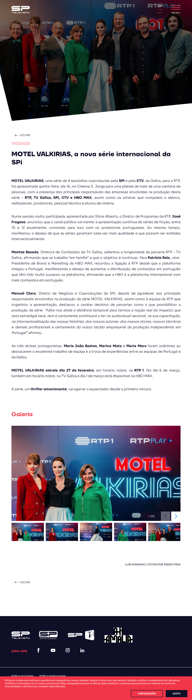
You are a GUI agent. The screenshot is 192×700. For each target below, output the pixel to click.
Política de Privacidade (52, 675)
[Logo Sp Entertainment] (48, 635)
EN (160, 6)
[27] (118, 635)
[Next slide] (176, 516)
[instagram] (68, 655)
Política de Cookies (22, 675)
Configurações (147, 693)
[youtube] (53, 655)
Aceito (176, 693)
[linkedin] (83, 655)
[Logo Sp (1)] (20, 9)
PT (160, 13)
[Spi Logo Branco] (81, 635)
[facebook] (39, 655)
